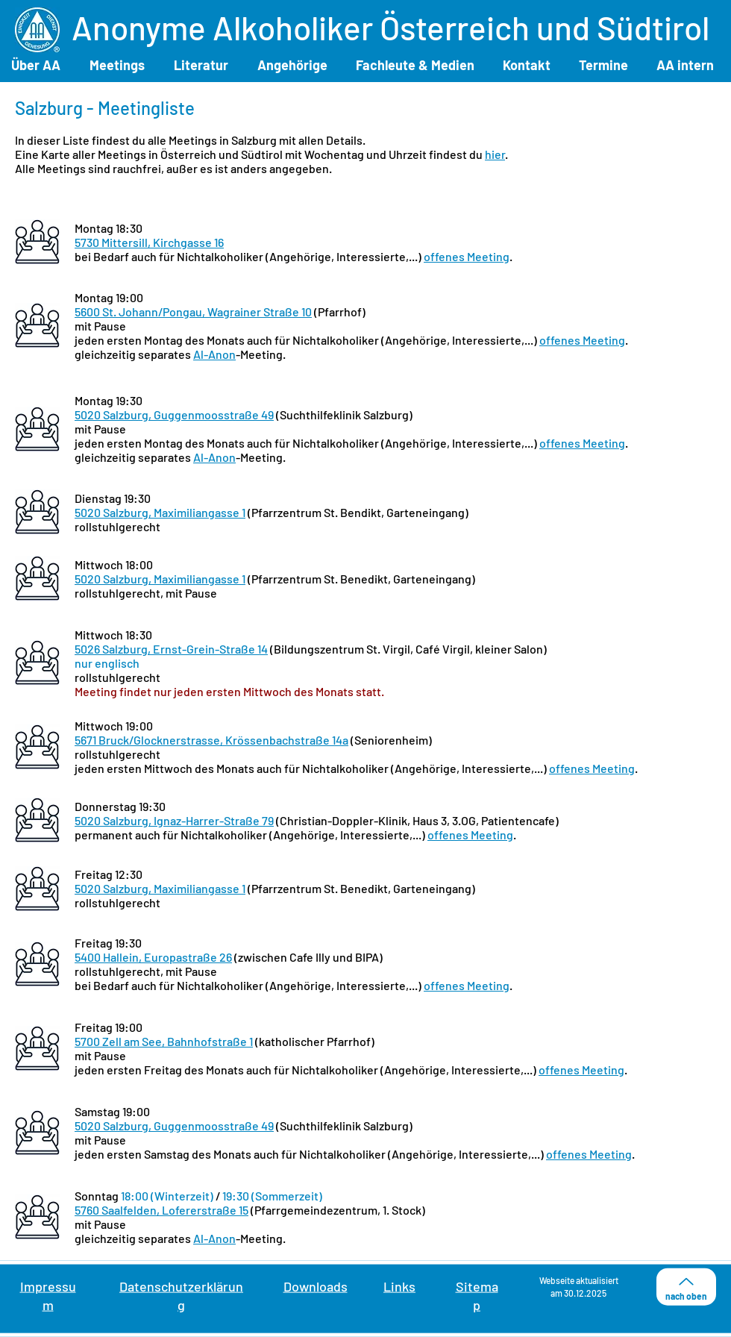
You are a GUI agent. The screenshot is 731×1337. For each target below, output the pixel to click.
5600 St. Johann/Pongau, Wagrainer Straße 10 (193, 311)
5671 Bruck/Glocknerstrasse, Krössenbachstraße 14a (211, 740)
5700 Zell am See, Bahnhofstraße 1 (164, 1041)
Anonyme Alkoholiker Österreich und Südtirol (390, 27)
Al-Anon (214, 354)
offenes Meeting (466, 256)
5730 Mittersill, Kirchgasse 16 (149, 242)
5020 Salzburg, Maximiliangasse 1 (160, 512)
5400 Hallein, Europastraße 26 (153, 957)
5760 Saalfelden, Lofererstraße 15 (161, 1210)
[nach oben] (686, 1287)
